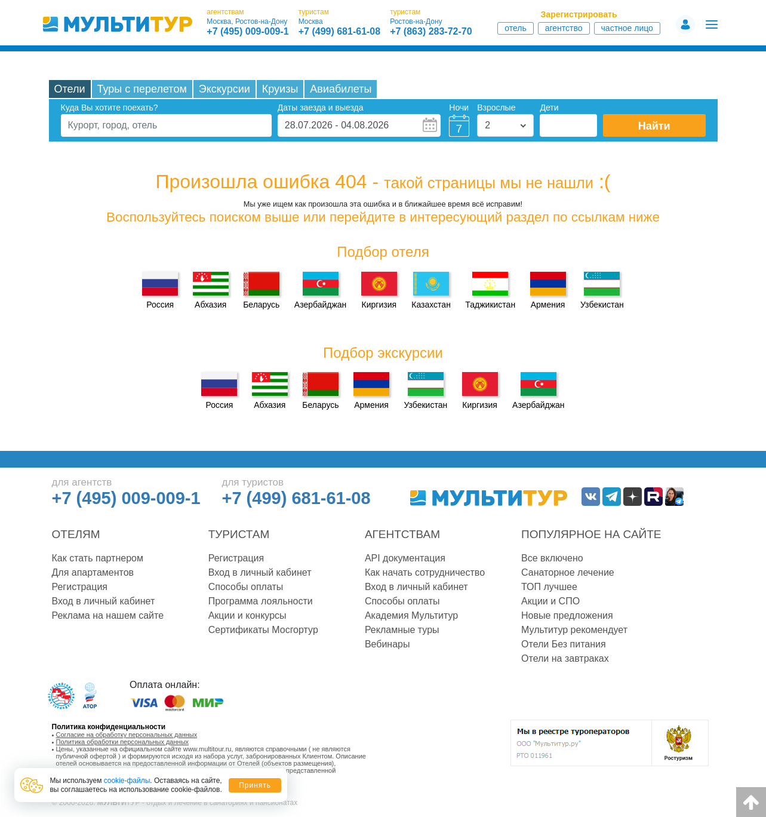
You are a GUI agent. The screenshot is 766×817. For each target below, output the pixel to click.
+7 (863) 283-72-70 (431, 31)
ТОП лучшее (549, 587)
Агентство (564, 28)
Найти (654, 126)
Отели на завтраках (565, 658)
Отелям (76, 534)
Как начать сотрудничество (425, 572)
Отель (515, 28)
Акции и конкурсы (247, 615)
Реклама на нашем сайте (108, 615)
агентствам (225, 12)
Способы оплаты (246, 587)
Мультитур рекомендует (574, 630)
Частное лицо (627, 28)
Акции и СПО (550, 601)
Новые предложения (567, 615)
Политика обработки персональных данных (122, 741)
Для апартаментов (93, 572)
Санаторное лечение (567, 572)
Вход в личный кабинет (103, 601)
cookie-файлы (127, 780)
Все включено (552, 558)
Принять (255, 785)
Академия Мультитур (411, 615)
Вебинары (387, 644)
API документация (405, 558)
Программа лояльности (260, 601)
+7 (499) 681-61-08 (339, 31)
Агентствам (402, 534)
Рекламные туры (402, 630)
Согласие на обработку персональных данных (127, 734)
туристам (314, 12)
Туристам (239, 534)
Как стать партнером (97, 558)
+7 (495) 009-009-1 (247, 31)
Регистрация (80, 587)
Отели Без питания (563, 644)
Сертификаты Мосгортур (263, 630)
